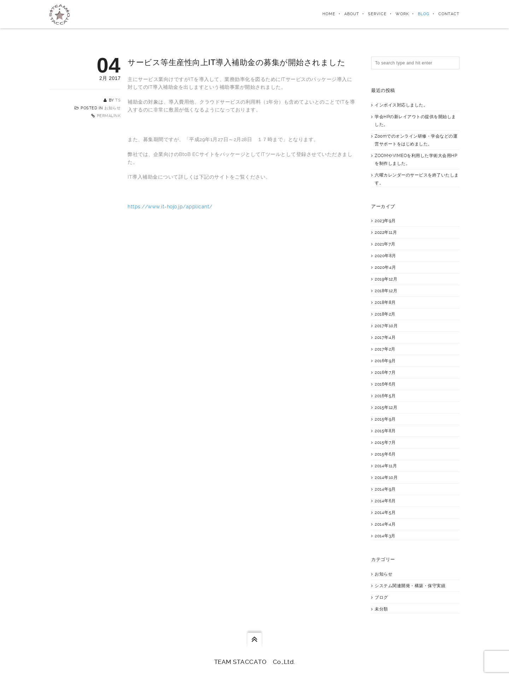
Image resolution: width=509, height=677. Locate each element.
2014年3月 (385, 535)
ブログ (381, 597)
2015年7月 (385, 442)
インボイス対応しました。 (401, 105)
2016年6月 (385, 384)
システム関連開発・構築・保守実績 (410, 585)
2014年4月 (385, 524)
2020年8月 (385, 255)
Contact (449, 14)
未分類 (381, 609)
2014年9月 (385, 489)
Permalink (109, 116)
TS (118, 100)
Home (328, 14)
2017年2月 (385, 349)
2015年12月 (386, 407)
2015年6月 (385, 454)
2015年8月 (385, 430)
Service (377, 14)
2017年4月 (385, 337)
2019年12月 (386, 279)
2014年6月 (385, 500)
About (351, 14)
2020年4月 (385, 267)
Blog (423, 14)
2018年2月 (385, 314)
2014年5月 (385, 512)
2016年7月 (385, 372)
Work (402, 14)
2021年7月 (385, 244)
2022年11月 (386, 232)
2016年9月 (385, 360)
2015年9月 (385, 419)
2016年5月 (385, 395)
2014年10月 (386, 477)
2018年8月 (385, 302)
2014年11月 (386, 465)
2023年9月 (385, 220)
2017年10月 (386, 325)
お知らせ (112, 108)
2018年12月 (386, 290)
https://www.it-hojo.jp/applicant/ (170, 206)
